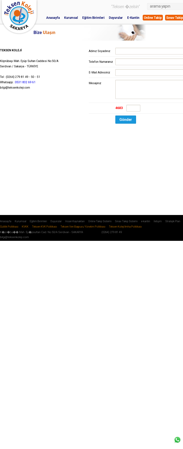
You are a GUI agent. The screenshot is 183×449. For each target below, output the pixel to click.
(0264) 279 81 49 (111, 235)
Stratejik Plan (172, 224)
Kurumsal (71, 18)
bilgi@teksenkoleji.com (14, 240)
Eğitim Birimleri (93, 18)
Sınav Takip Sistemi (126, 224)
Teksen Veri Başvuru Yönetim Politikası (82, 229)
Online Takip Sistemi (99, 224)
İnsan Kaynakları (75, 224)
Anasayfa (53, 18)
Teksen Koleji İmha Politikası (125, 229)
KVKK (25, 229)
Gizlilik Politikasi (9, 229)
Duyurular (116, 18)
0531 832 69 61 (25, 82)
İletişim (158, 224)
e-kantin (145, 224)
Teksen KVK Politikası (44, 229)
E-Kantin (133, 18)
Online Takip (153, 18)
